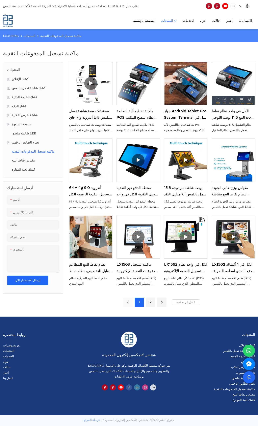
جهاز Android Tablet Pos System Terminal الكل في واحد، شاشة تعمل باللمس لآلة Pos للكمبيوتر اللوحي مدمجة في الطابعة (185, 115)
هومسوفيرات (11, 345)
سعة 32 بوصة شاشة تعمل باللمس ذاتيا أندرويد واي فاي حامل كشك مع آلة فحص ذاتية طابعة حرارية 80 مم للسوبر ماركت (90, 115)
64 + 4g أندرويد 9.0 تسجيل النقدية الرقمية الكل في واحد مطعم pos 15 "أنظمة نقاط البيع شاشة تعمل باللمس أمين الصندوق (89, 192)
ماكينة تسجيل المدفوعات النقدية (60, 36)
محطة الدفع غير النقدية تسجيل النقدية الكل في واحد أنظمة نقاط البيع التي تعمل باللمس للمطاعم (138, 192)
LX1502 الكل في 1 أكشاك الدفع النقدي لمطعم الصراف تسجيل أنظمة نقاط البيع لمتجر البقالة (233, 268)
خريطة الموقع (92, 420)
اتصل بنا (8, 378)
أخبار (6, 372)
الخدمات (8, 356)
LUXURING (11, 36)
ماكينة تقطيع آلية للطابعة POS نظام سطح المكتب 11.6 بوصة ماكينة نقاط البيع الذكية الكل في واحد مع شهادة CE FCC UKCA (137, 115)
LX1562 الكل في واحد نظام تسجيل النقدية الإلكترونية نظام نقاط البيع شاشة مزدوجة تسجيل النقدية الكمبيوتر (185, 268)
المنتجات (29, 36)
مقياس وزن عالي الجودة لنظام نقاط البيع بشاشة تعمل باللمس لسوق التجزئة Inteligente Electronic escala (232, 192)
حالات (6, 367)
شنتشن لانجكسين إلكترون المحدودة (125, 420)
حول (6, 361)
